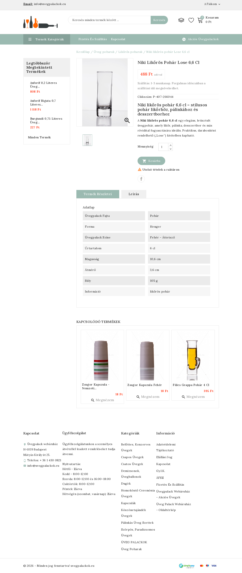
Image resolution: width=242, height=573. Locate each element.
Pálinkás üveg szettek (137, 523)
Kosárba (151, 161)
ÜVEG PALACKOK (134, 542)
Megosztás (141, 178)
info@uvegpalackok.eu (43, 466)
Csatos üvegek (132, 464)
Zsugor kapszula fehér (144, 385)
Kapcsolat (118, 39)
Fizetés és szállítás (170, 484)
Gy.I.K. (160, 471)
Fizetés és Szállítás (92, 39)
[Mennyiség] (163, 147)
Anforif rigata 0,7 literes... (43, 102)
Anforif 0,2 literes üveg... (43, 84)
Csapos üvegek (132, 457)
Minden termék (39, 137)
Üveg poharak (131, 549)
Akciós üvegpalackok (203, 39)
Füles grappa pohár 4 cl (191, 385)
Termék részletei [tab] (98, 194)
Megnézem (102, 400)
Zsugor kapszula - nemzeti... (95, 386)
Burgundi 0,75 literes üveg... (46, 120)
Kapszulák (128, 503)
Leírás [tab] (134, 194)
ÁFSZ (160, 478)
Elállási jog (164, 457)
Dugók (126, 483)
